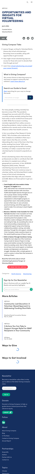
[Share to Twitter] (28, 38)
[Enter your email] (18, 289)
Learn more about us (17, 81)
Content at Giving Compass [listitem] (10, 438)
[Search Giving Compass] (27, 2)
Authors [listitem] (4, 454)
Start (5, 91)
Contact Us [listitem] (5, 460)
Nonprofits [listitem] (5, 452)
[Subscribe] (31, 289)
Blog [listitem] (3, 433)
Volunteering (27, 274)
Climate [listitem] (4, 471)
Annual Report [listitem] (6, 441)
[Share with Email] (32, 38)
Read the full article (18, 267)
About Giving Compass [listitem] (9, 430)
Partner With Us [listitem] (7, 457)
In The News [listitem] (5, 436)
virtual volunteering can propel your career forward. (17, 67)
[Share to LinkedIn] (24, 38)
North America (16, 274)
